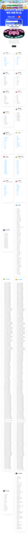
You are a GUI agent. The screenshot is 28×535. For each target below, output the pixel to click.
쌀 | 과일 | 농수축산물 (19, 502)
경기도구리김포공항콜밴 (20, 315)
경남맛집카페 (6, 243)
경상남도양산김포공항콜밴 (20, 414)
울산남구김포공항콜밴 (19, 385)
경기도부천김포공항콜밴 (20, 321)
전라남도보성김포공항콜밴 (20, 398)
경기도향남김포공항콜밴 (20, 359)
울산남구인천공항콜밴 (7, 385)
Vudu (5, 78)
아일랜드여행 (18, 235)
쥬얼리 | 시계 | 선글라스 (20, 516)
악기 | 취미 (18, 503)
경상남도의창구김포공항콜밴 (20, 417)
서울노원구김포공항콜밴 (20, 302)
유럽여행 (18, 270)
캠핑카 (5, 146)
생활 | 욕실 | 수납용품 (19, 498)
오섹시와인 (5, 501)
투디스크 (18, 168)
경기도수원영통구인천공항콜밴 (8, 333)
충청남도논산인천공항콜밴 (7, 435)
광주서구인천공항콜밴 (7, 393)
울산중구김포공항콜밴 (19, 389)
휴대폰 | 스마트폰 (19, 527)
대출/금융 (18, 138)
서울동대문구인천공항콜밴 (7, 304)
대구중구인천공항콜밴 (7, 372)
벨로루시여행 (18, 226)
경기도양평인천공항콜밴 (7, 342)
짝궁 (17, 192)
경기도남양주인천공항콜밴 (7, 317)
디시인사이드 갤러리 (7, 62)
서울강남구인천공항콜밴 (7, 282)
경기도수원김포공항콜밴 (20, 330)
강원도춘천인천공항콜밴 (7, 464)
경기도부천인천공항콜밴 (7, 321)
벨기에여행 (18, 225)
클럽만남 (18, 189)
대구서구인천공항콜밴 (7, 370)
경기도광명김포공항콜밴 (20, 313)
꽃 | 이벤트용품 (19, 485)
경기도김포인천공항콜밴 (7, 316)
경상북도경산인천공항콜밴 (7, 424)
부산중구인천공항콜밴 (7, 383)
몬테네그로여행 (19, 221)
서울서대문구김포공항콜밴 (20, 288)
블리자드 (5, 96)
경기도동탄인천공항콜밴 (7, 319)
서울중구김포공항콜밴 (19, 285)
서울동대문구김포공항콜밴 (20, 305)
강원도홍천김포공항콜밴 (20, 466)
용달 (5, 143)
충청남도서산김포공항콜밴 (20, 438)
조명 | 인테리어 (19, 513)
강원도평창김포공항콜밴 (20, 465)
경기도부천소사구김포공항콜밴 (21, 323)
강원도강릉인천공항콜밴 (7, 456)
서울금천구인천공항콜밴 (7, 296)
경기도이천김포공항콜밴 (20, 353)
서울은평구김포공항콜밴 (20, 289)
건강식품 (18, 479)
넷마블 (5, 101)
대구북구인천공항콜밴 (7, 369)
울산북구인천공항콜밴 (7, 387)
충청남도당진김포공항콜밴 (20, 436)
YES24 (5, 118)
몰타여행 (18, 223)
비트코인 (18, 137)
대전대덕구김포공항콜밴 (20, 361)
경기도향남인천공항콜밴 (7, 359)
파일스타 (18, 160)
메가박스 (5, 81)
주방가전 (18, 514)
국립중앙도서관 (6, 123)
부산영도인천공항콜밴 (7, 382)
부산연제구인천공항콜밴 (7, 381)
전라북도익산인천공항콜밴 (7, 405)
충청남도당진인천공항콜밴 (7, 436)
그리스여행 (18, 209)
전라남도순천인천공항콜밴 (7, 399)
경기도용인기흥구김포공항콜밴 (21, 348)
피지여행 (18, 256)
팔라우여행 (18, 260)
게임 (17, 480)
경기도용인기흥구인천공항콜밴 (8, 348)
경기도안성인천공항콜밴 (7, 338)
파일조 (17, 163)
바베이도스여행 (19, 269)
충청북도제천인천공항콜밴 (7, 448)
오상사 (5, 503)
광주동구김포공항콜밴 (19, 391)
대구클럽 (5, 163)
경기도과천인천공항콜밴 (7, 311)
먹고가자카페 (6, 494)
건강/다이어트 (18, 139)
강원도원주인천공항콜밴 (7, 462)
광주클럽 (5, 166)
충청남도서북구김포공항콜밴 (20, 444)
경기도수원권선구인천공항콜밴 (8, 331)
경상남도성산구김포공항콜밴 (20, 418)
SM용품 (5, 188)
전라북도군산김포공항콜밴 (20, 402)
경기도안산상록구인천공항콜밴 (8, 336)
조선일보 (5, 116)
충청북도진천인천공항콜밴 (7, 450)
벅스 (17, 79)
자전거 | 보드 (18, 509)
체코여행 (18, 244)
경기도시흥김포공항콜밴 (20, 334)
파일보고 (18, 165)
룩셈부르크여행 (19, 217)
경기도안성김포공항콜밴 (20, 338)
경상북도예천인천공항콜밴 (7, 430)
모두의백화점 (18, 57)
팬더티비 (18, 185)
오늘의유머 (5, 63)
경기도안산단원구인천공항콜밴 (8, 337)
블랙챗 (17, 190)
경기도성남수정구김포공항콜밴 (21, 327)
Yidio (5, 79)
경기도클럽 (5, 160)
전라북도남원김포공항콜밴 (20, 403)
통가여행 (18, 255)
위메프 (17, 64)
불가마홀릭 (5, 507)
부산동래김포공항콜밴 (19, 376)
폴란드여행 (18, 247)
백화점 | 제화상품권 (19, 497)
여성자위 (5, 187)
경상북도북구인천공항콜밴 (7, 434)
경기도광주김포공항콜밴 (20, 314)
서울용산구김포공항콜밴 (20, 287)
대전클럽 (5, 162)
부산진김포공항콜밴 (19, 377)
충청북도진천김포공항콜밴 (20, 450)
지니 (17, 78)
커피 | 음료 (18, 523)
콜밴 (5, 148)
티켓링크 (18, 82)
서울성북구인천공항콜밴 (7, 303)
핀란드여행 (18, 249)
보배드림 (5, 64)
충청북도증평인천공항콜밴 (7, 449)
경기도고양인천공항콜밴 (7, 307)
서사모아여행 (18, 261)
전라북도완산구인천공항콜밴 (8, 407)
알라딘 (5, 120)
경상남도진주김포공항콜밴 (20, 415)
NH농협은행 (18, 116)
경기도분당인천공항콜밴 (7, 325)
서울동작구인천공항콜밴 (7, 298)
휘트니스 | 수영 (19, 526)
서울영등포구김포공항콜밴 (20, 297)
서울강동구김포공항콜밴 (20, 292)
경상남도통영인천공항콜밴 (7, 423)
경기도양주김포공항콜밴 (20, 342)
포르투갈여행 (18, 246)
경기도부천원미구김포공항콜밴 (21, 322)
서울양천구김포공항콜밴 (20, 291)
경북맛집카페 (6, 244)
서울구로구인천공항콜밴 (7, 295)
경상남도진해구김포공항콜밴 (20, 422)
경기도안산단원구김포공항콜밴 (21, 337)
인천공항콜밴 (7, 279)
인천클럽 (5, 161)
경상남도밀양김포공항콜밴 (20, 413)
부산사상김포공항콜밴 (19, 379)
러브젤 (5, 189)
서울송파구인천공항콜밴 (7, 292)
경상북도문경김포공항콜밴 (20, 428)
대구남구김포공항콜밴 (19, 366)
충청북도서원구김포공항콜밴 (20, 453)
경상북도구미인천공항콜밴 (7, 426)
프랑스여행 (18, 248)
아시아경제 (18, 102)
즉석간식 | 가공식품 (19, 517)
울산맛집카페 (6, 238)
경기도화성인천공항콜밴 (7, 360)
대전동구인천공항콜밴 (7, 362)
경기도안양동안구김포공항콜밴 (21, 341)
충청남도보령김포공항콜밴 (20, 437)
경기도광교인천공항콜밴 (7, 312)
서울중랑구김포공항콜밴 (20, 303)
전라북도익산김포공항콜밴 (20, 406)
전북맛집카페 (6, 242)
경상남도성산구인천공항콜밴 (8, 417)
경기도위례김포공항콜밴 (20, 350)
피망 (4, 100)
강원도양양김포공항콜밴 (20, 461)
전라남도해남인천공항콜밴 (7, 401)
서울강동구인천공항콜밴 (7, 291)
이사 (5, 145)
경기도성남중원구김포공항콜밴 (21, 328)
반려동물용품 (18, 496)
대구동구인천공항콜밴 (7, 368)
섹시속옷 (5, 191)
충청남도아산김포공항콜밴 (20, 440)
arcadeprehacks (6, 103)
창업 (17, 140)
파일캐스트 (18, 171)
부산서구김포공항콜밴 (19, 380)
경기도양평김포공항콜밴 (20, 343)
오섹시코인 (5, 495)
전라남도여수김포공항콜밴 (20, 400)
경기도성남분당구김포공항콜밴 (21, 329)
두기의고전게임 (6, 102)
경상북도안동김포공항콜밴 (20, 429)
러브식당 (18, 188)
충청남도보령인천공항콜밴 (7, 437)
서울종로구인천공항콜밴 (7, 284)
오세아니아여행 (19, 274)
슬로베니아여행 (19, 233)
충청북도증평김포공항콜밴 (20, 449)
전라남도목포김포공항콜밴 (20, 397)
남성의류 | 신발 (19, 486)
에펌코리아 (5, 60)
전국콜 (5, 138)
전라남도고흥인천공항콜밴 (7, 394)
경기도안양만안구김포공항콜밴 (21, 340)
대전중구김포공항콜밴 (19, 365)
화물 (5, 144)
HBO (5, 80)
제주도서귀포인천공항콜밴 (7, 468)
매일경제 (18, 100)
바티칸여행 (18, 224)
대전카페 (5, 236)
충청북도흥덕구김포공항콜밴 (20, 454)
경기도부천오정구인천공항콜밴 (8, 324)
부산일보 (5, 122)
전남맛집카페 (6, 241)
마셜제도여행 (18, 254)
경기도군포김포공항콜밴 (20, 316)
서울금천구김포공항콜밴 (20, 296)
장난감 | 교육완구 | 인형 (20, 511)
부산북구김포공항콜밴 (19, 378)
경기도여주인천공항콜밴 (7, 343)
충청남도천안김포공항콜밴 (20, 442)
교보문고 (5, 121)
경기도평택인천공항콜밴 (7, 356)
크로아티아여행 (19, 243)
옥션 (17, 62)
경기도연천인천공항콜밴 (7, 344)
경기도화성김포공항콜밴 (20, 360)
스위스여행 (18, 231)
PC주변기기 (18, 529)
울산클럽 (5, 164)
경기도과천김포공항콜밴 (20, 311)
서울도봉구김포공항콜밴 (20, 301)
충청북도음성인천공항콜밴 (7, 447)
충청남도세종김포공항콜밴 (20, 439)
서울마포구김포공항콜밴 (20, 286)
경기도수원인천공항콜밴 (7, 329)
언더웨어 (18, 504)
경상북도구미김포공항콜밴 (20, 426)
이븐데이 (18, 187)
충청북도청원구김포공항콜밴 (20, 455)
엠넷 (17, 83)
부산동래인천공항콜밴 (7, 376)
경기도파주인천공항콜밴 (7, 354)
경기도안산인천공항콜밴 (7, 335)
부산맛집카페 (6, 239)
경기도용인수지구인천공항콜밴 (8, 349)
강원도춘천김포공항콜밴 (20, 464)
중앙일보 (5, 117)
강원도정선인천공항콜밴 (7, 463)
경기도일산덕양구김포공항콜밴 (21, 308)
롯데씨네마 (5, 82)
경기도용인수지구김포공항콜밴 (21, 349)
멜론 (17, 77)
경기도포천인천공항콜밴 (7, 357)
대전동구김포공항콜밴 (19, 362)
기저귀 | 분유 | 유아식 (19, 484)
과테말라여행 (18, 263)
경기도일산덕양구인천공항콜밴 (8, 308)
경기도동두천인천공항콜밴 (7, 318)
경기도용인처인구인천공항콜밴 (8, 347)
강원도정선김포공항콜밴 (20, 463)
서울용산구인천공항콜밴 (7, 287)
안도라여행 (18, 236)
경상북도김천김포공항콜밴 (20, 427)
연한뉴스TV (18, 103)
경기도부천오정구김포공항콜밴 (21, 324)
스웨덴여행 (18, 230)
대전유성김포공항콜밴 (19, 364)
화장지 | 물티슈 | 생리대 (20, 524)
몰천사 (5, 185)
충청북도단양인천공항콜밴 (7, 445)
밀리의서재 (5, 124)
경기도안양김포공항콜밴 (20, 339)
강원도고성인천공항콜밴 (7, 457)
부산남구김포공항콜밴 (19, 374)
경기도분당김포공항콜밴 (20, 325)
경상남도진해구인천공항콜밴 (8, 422)
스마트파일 (18, 169)
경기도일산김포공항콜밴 (20, 354)
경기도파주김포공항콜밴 (20, 355)
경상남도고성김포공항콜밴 (20, 411)
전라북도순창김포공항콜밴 (20, 405)
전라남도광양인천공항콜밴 (7, 395)
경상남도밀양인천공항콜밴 (7, 413)
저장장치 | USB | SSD (19, 512)
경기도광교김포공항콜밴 (20, 312)
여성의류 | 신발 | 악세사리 (20, 505)
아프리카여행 (18, 272)
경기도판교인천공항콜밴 (7, 355)
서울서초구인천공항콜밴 (7, 283)
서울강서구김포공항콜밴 (20, 290)
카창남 (5, 504)
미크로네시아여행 (19, 257)
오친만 (5, 498)
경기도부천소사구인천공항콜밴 (8, 323)
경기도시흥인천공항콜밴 (7, 334)
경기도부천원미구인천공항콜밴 (8, 322)
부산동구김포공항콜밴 (19, 375)
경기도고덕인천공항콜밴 (7, 306)
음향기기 (18, 508)
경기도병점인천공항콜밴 (7, 320)
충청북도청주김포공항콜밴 (20, 451)
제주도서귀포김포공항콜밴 (20, 469)
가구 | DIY (18, 476)
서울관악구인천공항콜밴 (7, 299)
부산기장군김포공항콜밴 (20, 373)
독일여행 (18, 213)
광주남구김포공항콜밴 (19, 390)
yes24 (17, 63)
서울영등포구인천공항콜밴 (7, 297)
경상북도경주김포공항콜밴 (20, 425)
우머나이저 (5, 192)
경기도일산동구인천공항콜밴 (8, 309)
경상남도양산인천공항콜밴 (7, 414)
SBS (17, 96)
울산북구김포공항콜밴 (19, 387)
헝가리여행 (18, 250)
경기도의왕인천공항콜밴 (7, 351)
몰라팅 (17, 184)
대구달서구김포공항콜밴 (20, 367)
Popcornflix (5, 83)
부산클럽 (5, 165)
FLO (17, 84)
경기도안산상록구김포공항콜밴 (21, 336)
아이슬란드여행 (19, 234)
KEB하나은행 (18, 117)
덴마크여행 (18, 211)
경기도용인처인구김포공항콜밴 (21, 347)
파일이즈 (18, 172)
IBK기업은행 (18, 115)
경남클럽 (5, 169)
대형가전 (18, 489)
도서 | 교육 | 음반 (19, 490)
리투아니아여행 (19, 218)
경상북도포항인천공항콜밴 (7, 432)
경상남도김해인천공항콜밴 (7, 412)
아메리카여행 (18, 273)
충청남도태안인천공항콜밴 (7, 444)
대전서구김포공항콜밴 (19, 363)
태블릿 (17, 522)
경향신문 (5, 119)
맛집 (17, 136)
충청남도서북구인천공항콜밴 (8, 443)
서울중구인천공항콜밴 (7, 285)
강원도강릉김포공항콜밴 (20, 457)
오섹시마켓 (5, 506)
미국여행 (18, 268)
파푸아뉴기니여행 (19, 259)
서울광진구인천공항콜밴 (7, 293)
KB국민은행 (18, 113)
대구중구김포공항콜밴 (19, 372)
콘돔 (4, 190)
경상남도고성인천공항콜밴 (7, 411)
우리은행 (18, 112)
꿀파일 (17, 161)
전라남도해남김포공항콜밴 (20, 401)
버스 (5, 142)
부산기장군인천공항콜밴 (7, 373)
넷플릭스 (5, 77)
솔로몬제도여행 (19, 262)
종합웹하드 (18, 173)
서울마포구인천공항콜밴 (7, 286)
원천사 (5, 502)
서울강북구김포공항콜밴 (20, 300)
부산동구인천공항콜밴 (7, 375)
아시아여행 (18, 271)
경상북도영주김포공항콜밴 (20, 430)
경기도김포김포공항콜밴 (20, 317)
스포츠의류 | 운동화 (19, 501)
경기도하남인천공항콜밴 (7, 358)
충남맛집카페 (6, 245)
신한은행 (18, 114)
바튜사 (5, 505)
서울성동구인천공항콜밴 (7, 294)
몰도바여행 (18, 222)
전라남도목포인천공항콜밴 (7, 397)
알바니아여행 (18, 237)
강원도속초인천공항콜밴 (7, 460)
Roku (5, 76)
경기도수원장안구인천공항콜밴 (8, 330)
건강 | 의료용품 (19, 478)
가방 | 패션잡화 (19, 477)
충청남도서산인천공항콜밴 (7, 438)
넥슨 (4, 95)
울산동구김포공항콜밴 (19, 386)
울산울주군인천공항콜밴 (7, 388)
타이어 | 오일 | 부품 (19, 521)
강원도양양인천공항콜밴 (7, 461)
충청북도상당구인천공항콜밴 (8, 452)
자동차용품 (18, 510)
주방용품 (18, 515)
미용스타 (5, 500)
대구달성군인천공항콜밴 (7, 367)
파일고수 (18, 162)
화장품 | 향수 (18, 525)
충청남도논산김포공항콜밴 (20, 435)
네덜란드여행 (18, 210)
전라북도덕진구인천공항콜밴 (8, 408)
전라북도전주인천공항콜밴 (7, 406)
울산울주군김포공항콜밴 (20, 388)
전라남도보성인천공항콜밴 (7, 398)
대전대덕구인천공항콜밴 (7, 361)
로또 (17, 147)
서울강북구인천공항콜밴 (7, 300)
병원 (17, 141)
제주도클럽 (5, 173)
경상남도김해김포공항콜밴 (20, 412)
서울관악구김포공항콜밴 (20, 299)
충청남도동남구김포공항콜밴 (20, 443)
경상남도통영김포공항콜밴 (20, 423)
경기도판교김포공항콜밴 (20, 356)
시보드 (5, 61)
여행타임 (18, 208)
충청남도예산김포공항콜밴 (20, 441)
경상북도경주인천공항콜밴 (7, 425)
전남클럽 (5, 167)
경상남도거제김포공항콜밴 (20, 410)
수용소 (5, 57)
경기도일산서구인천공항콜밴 (8, 310)
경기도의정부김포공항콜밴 (20, 352)
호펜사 (5, 499)
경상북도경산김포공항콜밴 (20, 424)
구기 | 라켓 (18, 483)
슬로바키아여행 (19, 232)
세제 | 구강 (18, 499)
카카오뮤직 (18, 81)
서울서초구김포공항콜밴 (20, 283)
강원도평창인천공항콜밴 (7, 465)
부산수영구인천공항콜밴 (7, 380)
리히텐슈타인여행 (19, 219)
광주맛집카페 (6, 240)
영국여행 (18, 238)
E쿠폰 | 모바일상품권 (19, 528)
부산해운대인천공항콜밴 (7, 384)
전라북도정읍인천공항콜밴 (7, 409)
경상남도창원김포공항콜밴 (20, 416)
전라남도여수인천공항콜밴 (7, 400)
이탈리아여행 (18, 242)
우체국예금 (18, 120)
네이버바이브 (18, 76)
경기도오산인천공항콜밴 (7, 345)
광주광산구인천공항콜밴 (7, 392)
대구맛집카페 (6, 237)
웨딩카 (5, 147)
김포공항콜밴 (20, 279)
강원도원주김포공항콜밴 (20, 462)
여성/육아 (18, 142)
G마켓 (17, 61)
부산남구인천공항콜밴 (7, 374)
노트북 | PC (18, 487)
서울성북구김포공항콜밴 (20, 304)
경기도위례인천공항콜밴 (7, 350)
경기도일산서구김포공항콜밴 (20, 310)
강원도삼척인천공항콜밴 (7, 459)
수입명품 (18, 500)
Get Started (14, 46)
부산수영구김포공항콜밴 (20, 381)
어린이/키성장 (18, 143)
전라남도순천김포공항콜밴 (20, 399)
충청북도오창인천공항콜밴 (7, 446)
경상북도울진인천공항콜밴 (7, 431)
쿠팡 (17, 60)
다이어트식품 (18, 488)
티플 (17, 170)
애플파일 (18, 164)
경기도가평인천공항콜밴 (7, 305)
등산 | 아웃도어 (19, 491)
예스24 (18, 80)
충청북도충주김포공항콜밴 (20, 456)
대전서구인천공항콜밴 (7, 363)
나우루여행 (18, 251)
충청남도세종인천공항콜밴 (7, 439)
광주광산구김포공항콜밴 (20, 393)
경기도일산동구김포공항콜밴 (20, 309)
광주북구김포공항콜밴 (19, 392)
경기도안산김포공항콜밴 (20, 335)
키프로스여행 (18, 245)
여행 (17, 135)
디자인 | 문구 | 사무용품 (20, 492)
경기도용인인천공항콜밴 (7, 346)
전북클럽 (5, 168)
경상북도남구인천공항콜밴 (7, 433)
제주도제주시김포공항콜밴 (20, 468)
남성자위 (5, 186)
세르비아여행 (18, 229)
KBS (17, 95)
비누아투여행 (18, 258)
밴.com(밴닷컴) (6, 137)
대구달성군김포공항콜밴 (20, 368)
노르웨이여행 (18, 212)
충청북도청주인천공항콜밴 (7, 451)
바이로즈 (18, 191)
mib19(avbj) (18, 186)
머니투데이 (18, 101)
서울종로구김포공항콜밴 (20, 284)
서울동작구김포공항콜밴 (20, 298)
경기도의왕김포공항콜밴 (20, 351)
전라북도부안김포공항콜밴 (20, 404)
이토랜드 (5, 65)
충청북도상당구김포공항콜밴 (20, 452)
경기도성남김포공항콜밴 (20, 326)
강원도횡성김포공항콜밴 (20, 467)
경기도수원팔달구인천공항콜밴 (8, 332)
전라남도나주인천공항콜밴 (7, 396)
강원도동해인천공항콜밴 (7, 458)
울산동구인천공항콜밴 (7, 386)
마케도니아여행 (19, 220)
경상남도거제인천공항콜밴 (7, 410)
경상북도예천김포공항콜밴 (20, 431)
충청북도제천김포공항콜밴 (20, 448)
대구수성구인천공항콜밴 (7, 371)
